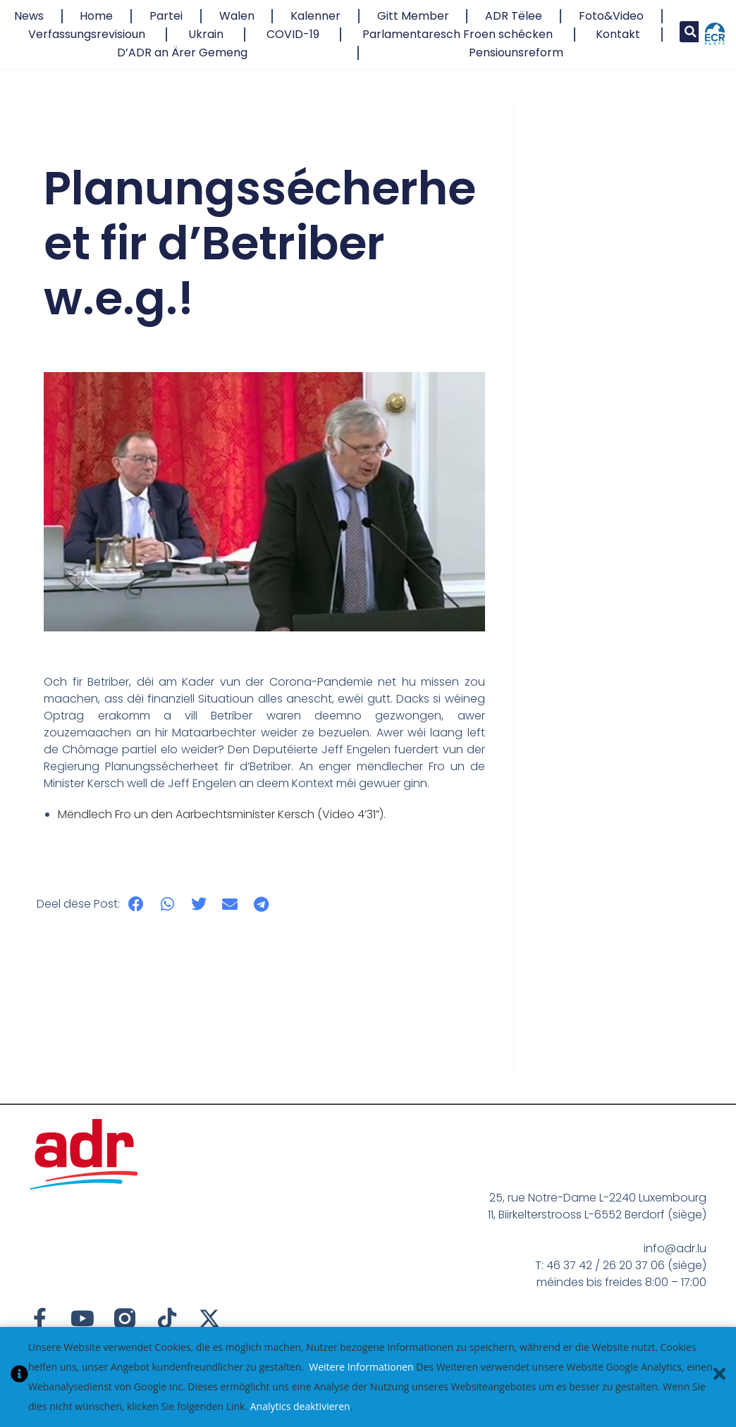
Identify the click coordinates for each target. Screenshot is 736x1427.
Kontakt (618, 34)
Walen (236, 16)
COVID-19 (292, 34)
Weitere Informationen (361, 1366)
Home (96, 16)
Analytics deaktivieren (300, 1406)
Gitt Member (413, 16)
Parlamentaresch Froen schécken (457, 34)
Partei (166, 16)
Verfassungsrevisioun (86, 34)
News (29, 16)
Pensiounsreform (516, 52)
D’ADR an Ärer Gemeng (182, 52)
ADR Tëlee (513, 16)
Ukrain (205, 34)
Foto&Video (611, 16)
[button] (690, 31)
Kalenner (315, 16)
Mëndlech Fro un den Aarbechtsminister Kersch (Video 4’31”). (222, 814)
